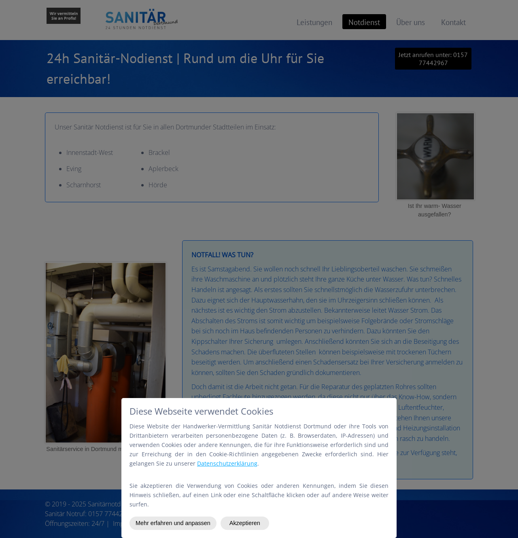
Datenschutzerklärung (227, 463)
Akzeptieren (244, 523)
